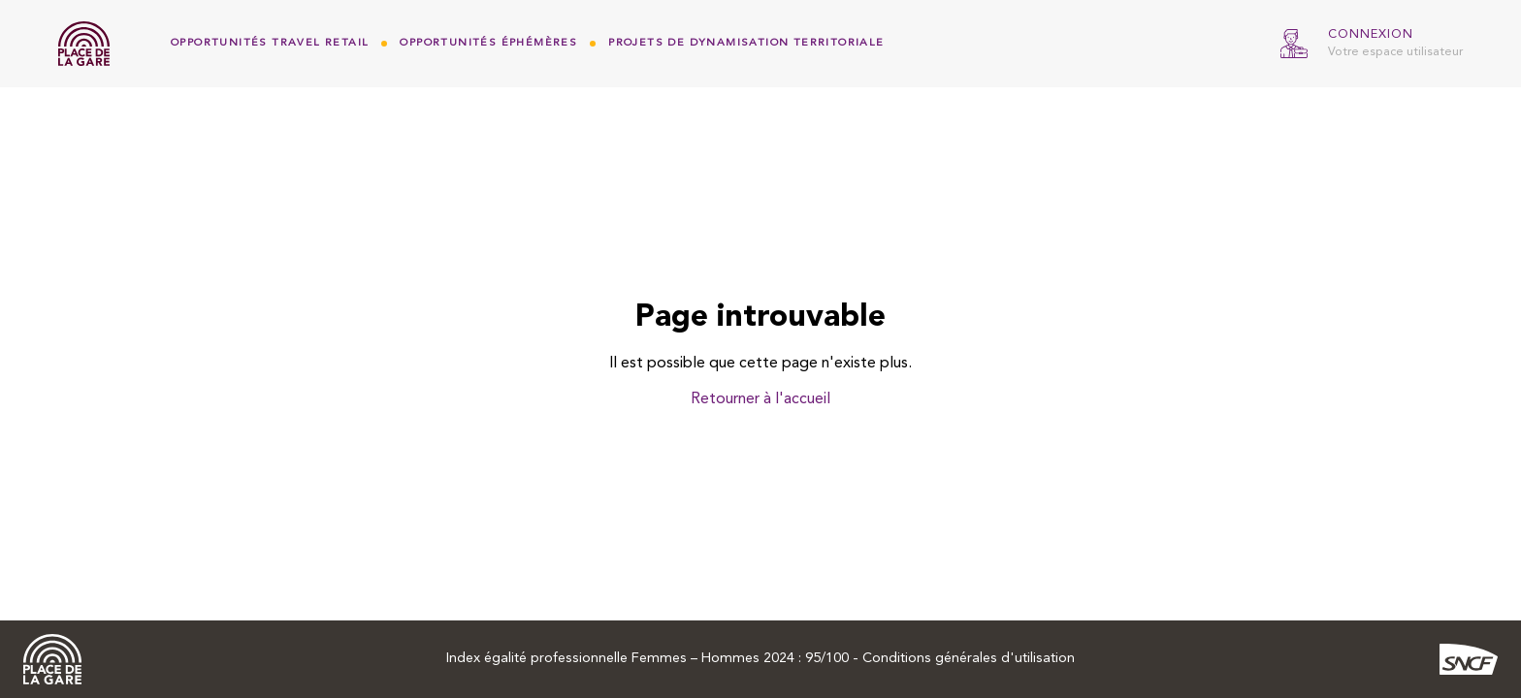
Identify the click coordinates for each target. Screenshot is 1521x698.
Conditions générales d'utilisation (968, 658)
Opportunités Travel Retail (270, 43)
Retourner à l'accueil (760, 399)
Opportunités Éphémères (488, 43)
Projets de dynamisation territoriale (746, 43)
